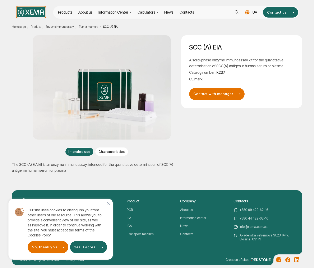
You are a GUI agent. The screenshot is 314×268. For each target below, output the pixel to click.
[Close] (108, 203)
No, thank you (44, 247)
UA (255, 12)
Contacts (187, 12)
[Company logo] (31, 12)
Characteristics (111, 152)
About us (85, 12)
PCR (130, 210)
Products (65, 12)
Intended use (79, 152)
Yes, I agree (85, 247)
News (169, 12)
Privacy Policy (74, 260)
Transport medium (140, 234)
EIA (129, 218)
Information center (193, 218)
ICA (129, 226)
